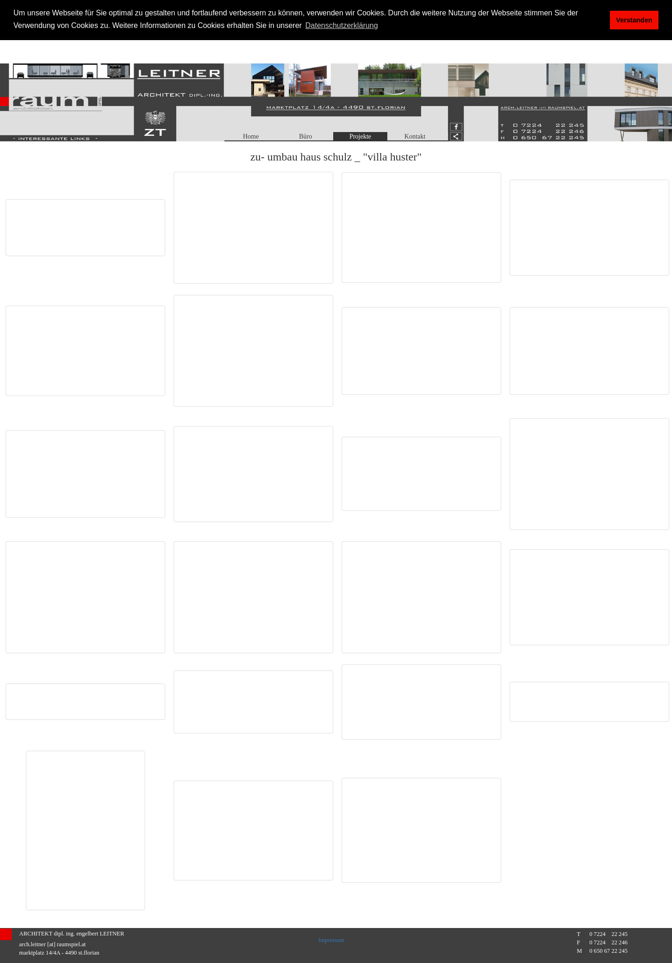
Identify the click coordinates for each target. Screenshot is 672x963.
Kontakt (415, 136)
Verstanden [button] (634, 20)
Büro (305, 136)
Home (251, 136)
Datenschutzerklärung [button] (341, 25)
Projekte (360, 136)
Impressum (331, 940)
